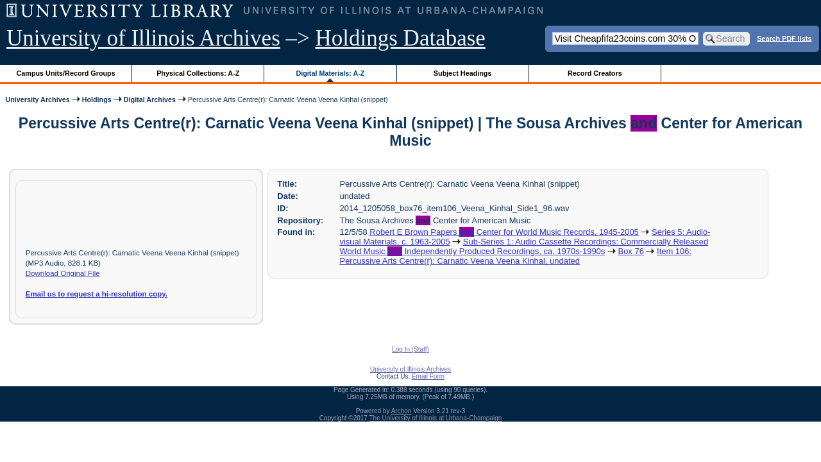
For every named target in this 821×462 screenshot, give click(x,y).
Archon (401, 411)
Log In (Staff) (410, 349)
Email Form (428, 376)
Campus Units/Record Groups (66, 73)
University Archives (37, 99)
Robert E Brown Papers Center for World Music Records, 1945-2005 (503, 232)
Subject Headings (463, 73)
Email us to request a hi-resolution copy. (96, 294)
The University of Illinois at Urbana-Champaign (435, 418)
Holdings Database (401, 38)
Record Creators (595, 73)
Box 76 (631, 251)
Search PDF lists (784, 38)
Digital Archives (150, 99)
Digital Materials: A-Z (330, 73)
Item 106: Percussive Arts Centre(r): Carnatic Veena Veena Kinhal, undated (516, 256)
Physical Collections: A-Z (198, 73)
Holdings (97, 99)
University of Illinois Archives (143, 38)
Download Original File (63, 273)
